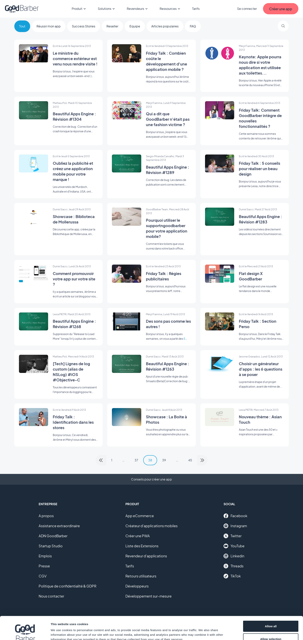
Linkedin (234, 556)
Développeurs (137, 586)
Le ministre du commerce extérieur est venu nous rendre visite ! (75, 58)
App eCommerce (139, 516)
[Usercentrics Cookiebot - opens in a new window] (25, 632)
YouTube (234, 546)
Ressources (170, 9)
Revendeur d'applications (146, 556)
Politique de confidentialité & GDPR (67, 586)
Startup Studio (51, 546)
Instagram (235, 526)
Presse (44, 566)
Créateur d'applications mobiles (151, 526)
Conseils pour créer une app (151, 479)
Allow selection (270, 617)
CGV (43, 576)
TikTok (232, 576)
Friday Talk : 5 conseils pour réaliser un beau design (259, 168)
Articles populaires (165, 26)
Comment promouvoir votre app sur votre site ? (74, 279)
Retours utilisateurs (140, 576)
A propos (46, 516)
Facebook (235, 516)
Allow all (271, 604)
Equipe (134, 26)
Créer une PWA (137, 536)
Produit (79, 9)
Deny (270, 629)
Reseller (112, 26)
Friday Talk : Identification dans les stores (73, 422)
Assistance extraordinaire (59, 526)
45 (190, 460)
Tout (22, 26)
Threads (233, 566)
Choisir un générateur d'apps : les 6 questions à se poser (260, 369)
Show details (203, 630)
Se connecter (247, 9)
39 (164, 460)
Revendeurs (138, 9)
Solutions (107, 9)
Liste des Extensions (141, 546)
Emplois (45, 556)
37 (136, 460)
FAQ (193, 26)
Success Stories (83, 26)
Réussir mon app (49, 26)
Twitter (233, 536)
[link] (101, 460)
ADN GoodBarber (53, 536)
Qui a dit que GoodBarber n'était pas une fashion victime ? (168, 119)
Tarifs (196, 9)
